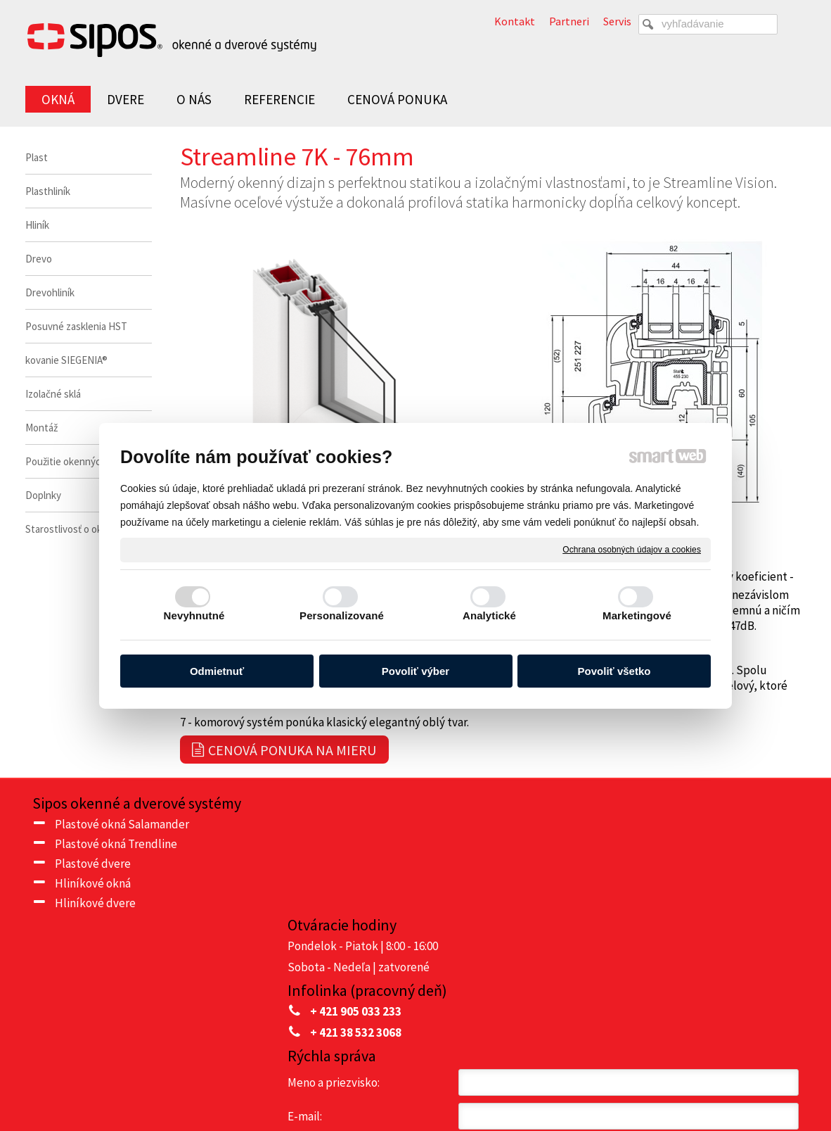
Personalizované (341, 615)
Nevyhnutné (194, 615)
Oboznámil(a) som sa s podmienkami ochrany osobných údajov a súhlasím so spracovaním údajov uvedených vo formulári (684, 988)
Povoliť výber (415, 671)
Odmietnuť (217, 671)
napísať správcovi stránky (452, 1082)
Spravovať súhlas (701, 1082)
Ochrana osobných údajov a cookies (631, 549)
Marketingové (637, 615)
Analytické (489, 615)
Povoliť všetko (614, 671)
